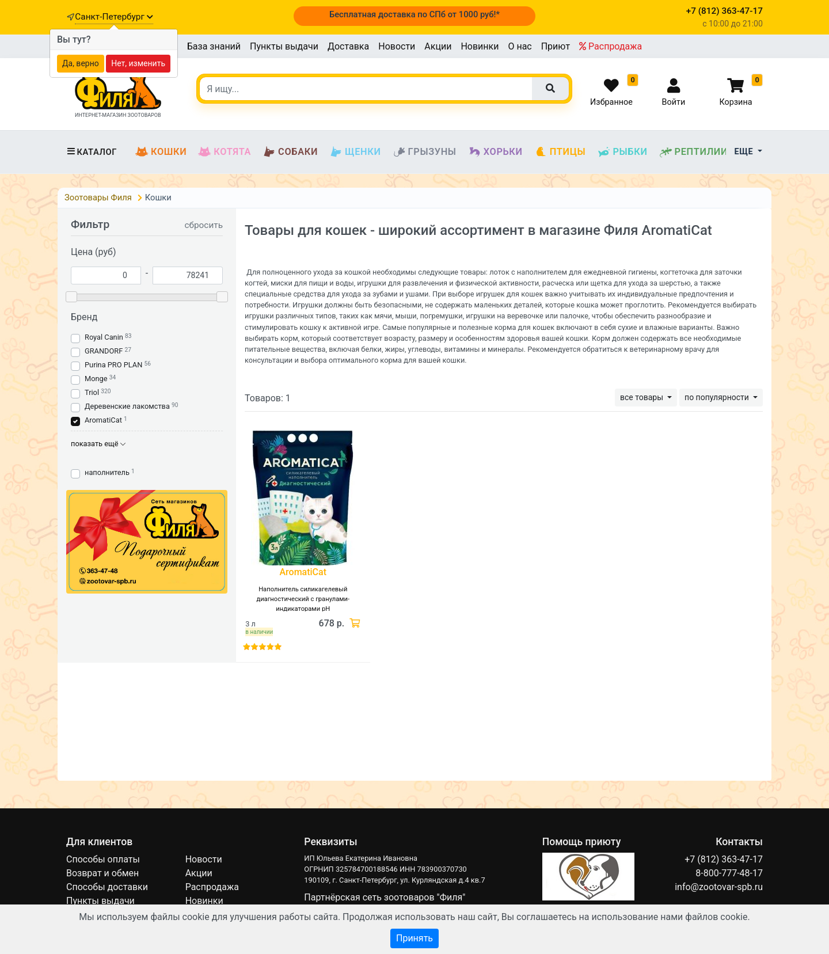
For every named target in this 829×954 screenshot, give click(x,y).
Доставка (348, 46)
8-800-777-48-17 (729, 873)
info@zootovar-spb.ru (719, 886)
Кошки (161, 152)
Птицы (560, 152)
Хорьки (495, 152)
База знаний (214, 46)
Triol (92, 392)
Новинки (480, 46)
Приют (555, 46)
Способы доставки (107, 886)
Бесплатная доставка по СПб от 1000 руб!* (414, 14)
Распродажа (610, 46)
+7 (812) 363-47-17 (724, 859)
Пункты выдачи (284, 46)
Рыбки (622, 152)
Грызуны (425, 152)
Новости (396, 46)
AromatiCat (103, 420)
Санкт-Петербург (114, 17)
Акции (437, 46)
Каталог (91, 152)
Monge (96, 378)
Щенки (355, 152)
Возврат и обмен (102, 873)
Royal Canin (104, 337)
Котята (224, 152)
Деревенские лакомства (127, 406)
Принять (414, 938)
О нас (519, 46)
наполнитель (107, 472)
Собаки (290, 152)
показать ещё (98, 443)
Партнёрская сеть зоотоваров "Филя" (384, 897)
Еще (745, 152)
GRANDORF (104, 351)
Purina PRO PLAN (114, 364)
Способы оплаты (103, 859)
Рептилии (693, 152)
